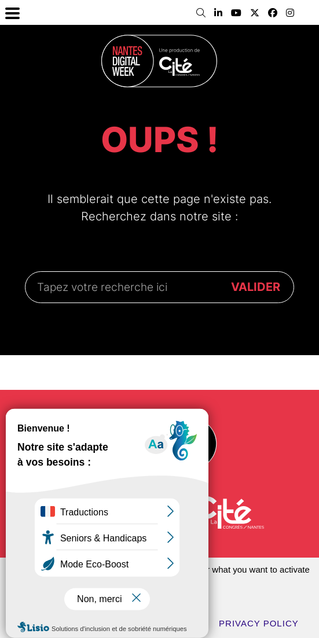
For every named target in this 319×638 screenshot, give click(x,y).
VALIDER (255, 287)
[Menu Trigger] (12, 12)
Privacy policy (259, 623)
